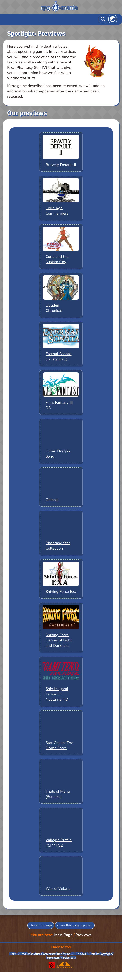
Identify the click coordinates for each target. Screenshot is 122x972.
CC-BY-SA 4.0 (79, 954)
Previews (83, 935)
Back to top (61, 947)
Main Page (63, 935)
